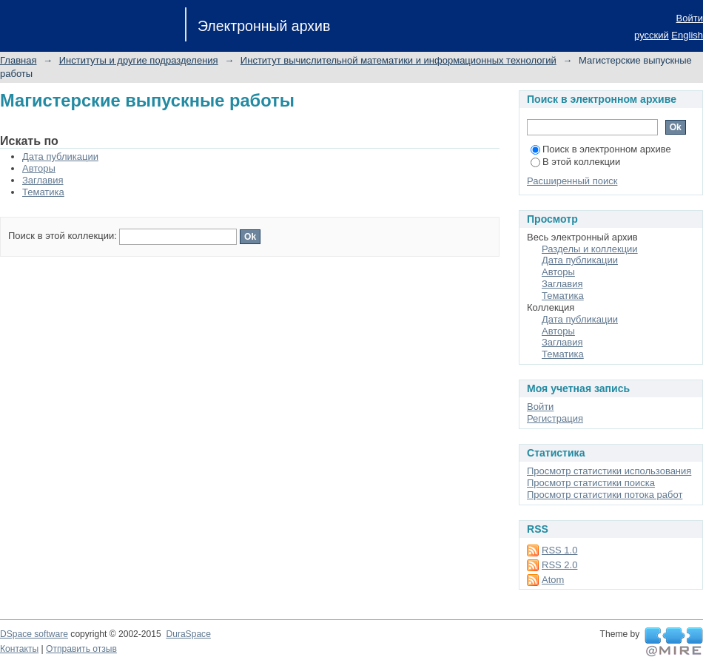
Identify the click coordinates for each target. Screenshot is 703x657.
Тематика (43, 192)
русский (651, 35)
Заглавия (43, 180)
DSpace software (34, 634)
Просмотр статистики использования (609, 470)
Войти (689, 18)
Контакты (19, 649)
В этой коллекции (575, 161)
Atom (553, 579)
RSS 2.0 (559, 564)
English (687, 35)
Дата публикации (60, 156)
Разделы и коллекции (590, 249)
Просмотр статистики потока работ (604, 494)
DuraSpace (188, 634)
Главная (18, 60)
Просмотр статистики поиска (591, 482)
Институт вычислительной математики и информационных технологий (398, 60)
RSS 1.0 (559, 550)
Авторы (39, 168)
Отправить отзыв (81, 649)
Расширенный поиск (572, 180)
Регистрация (555, 418)
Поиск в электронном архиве (601, 149)
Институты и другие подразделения (138, 60)
